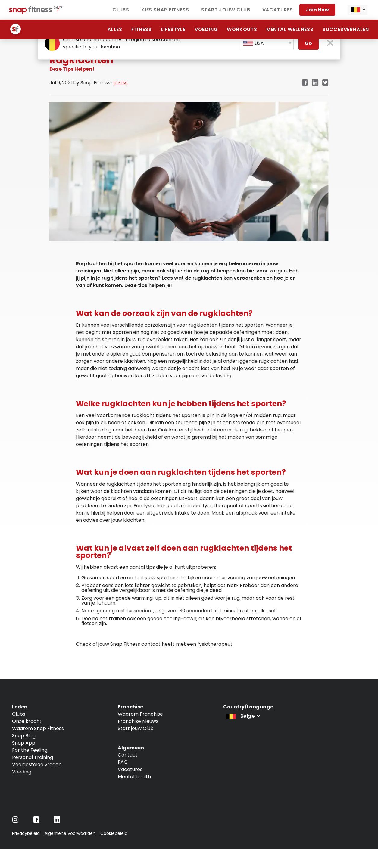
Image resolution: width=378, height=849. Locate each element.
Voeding (206, 29)
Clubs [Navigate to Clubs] (18, 714)
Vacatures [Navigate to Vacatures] (130, 769)
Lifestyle (173, 29)
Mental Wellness (290, 29)
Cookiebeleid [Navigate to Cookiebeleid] (113, 833)
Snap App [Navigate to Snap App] (23, 742)
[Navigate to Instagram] (15, 821)
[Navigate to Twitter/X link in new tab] (325, 82)
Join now (317, 9)
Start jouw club (225, 9)
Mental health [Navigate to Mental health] (134, 776)
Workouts (242, 29)
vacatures (277, 9)
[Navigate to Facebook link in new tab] (304, 82)
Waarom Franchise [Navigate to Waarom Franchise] (140, 714)
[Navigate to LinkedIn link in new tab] (315, 82)
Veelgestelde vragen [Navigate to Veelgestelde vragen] (36, 764)
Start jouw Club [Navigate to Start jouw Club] (136, 728)
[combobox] (357, 10)
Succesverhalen (346, 29)
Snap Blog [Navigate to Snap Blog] (24, 735)
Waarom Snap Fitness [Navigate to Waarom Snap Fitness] (38, 728)
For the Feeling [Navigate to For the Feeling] (29, 750)
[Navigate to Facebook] (36, 821)
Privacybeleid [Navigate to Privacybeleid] (26, 833)
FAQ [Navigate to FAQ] (123, 762)
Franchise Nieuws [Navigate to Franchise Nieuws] (138, 721)
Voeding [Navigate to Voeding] (21, 771)
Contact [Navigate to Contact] (128, 754)
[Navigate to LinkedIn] (57, 820)
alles (115, 29)
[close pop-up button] (330, 43)
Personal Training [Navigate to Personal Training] (32, 757)
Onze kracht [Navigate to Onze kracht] (27, 721)
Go (308, 43)
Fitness (141, 29)
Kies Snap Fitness (165, 9)
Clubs (120, 9)
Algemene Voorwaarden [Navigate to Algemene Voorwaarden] (70, 833)
